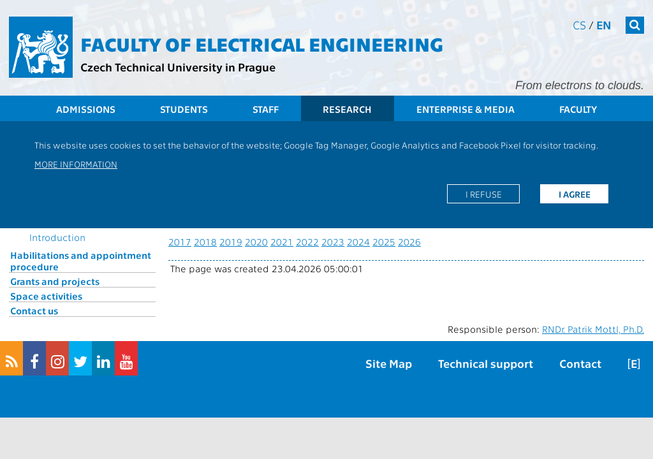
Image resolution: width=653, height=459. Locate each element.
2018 (205, 241)
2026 (409, 241)
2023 (332, 241)
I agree (575, 194)
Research (347, 109)
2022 (307, 241)
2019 (230, 241)
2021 (281, 241)
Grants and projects (54, 281)
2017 (179, 241)
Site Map (388, 363)
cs (579, 24)
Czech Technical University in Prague (177, 66)
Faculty (578, 109)
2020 (256, 241)
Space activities (46, 296)
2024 (358, 241)
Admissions (85, 109)
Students (184, 109)
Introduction (57, 237)
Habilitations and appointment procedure (80, 260)
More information (75, 164)
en (604, 24)
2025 (383, 241)
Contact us (34, 310)
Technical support (485, 363)
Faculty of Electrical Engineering (261, 43)
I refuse (484, 194)
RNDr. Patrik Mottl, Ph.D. (593, 329)
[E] (633, 363)
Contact (580, 363)
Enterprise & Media (465, 109)
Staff (266, 109)
